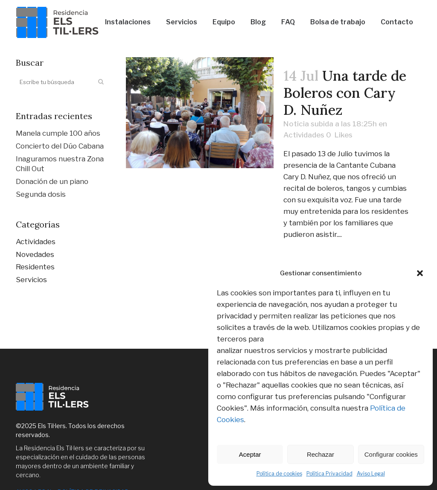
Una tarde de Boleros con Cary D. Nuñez (344, 93)
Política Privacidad (329, 473)
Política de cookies (279, 473)
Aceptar (250, 454)
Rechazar (320, 454)
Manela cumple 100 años (58, 133)
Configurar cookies (391, 454)
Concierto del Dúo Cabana (60, 146)
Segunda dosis (41, 194)
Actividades (35, 241)
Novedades (35, 254)
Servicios (31, 279)
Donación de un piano (52, 181)
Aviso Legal (371, 473)
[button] (420, 273)
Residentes (35, 266)
